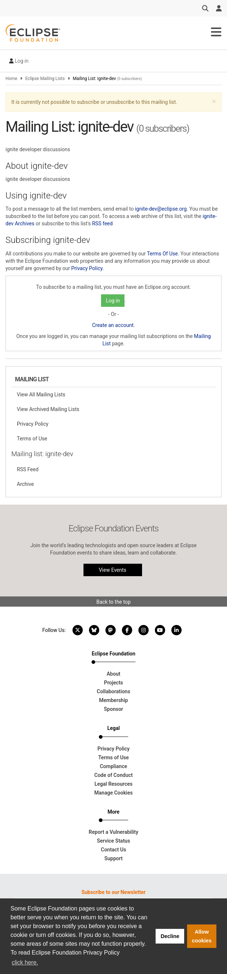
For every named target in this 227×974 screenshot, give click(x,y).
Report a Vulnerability (113, 832)
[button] (214, 101)
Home (11, 78)
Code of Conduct (113, 775)
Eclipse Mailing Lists (45, 78)
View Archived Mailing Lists (48, 409)
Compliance (113, 766)
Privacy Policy (86, 268)
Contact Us (113, 850)
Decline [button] (170, 936)
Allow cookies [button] (202, 936)
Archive (25, 484)
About (113, 674)
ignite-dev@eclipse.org (161, 209)
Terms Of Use (162, 254)
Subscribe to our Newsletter (113, 892)
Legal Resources (113, 784)
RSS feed (102, 223)
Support (113, 858)
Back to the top (113, 602)
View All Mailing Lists (41, 394)
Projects (113, 683)
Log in (19, 61)
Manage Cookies (113, 793)
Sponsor (113, 709)
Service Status (113, 841)
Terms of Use (32, 438)
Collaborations (113, 691)
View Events (112, 570)
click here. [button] (25, 962)
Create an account (112, 325)
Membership (113, 700)
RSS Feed (27, 469)
